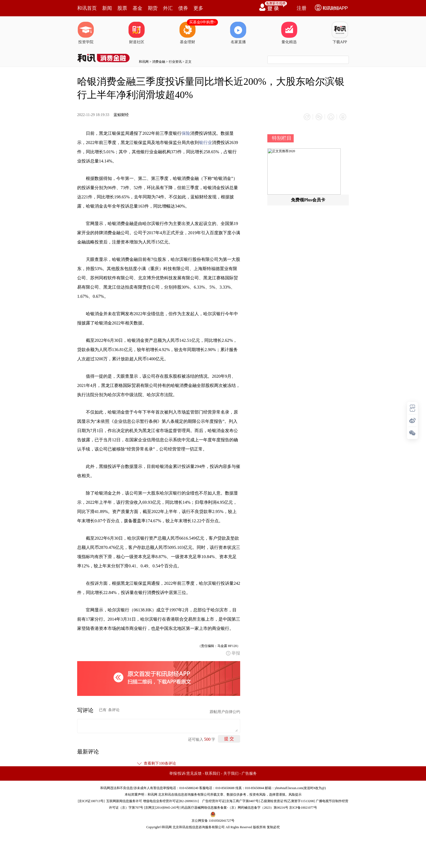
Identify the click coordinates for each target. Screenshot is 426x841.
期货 (153, 8)
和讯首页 (87, 8)
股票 (122, 8)
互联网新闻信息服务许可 (124, 801)
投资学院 (86, 33)
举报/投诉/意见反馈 (185, 773)
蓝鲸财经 (121, 115)
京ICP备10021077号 (303, 807)
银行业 (205, 142)
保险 (185, 133)
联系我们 (212, 773)
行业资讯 (175, 62)
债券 (183, 8)
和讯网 (144, 62)
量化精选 (289, 33)
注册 (301, 8)
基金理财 (187, 33)
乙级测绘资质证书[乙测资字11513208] (288, 801)
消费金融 (158, 62)
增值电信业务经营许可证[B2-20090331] (171, 801)
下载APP (340, 33)
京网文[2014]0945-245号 (162, 807)
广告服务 (249, 773)
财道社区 (137, 33)
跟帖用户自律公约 (225, 712)
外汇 (168, 8)
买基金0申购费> (202, 22)
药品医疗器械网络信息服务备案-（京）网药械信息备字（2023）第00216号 (234, 807)
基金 (137, 8)
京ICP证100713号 (91, 801)
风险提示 (295, 794)
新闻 (107, 8)
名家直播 (238, 33)
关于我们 (231, 773)
